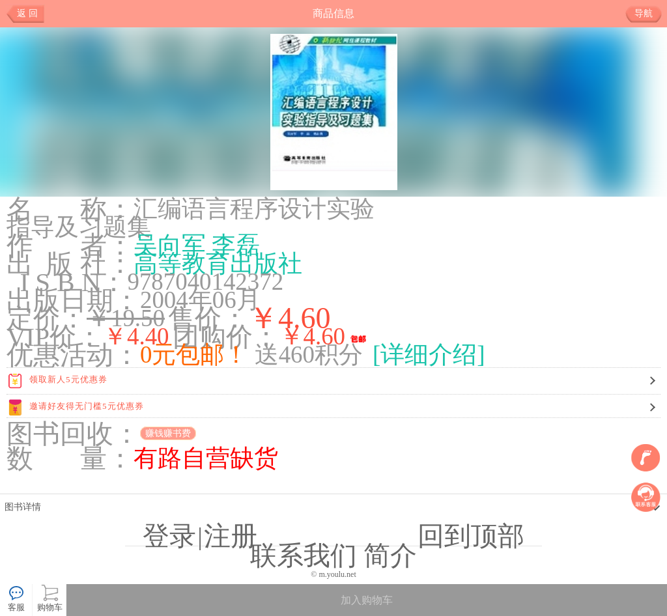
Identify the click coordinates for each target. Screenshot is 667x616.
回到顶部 (471, 536)
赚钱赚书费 (168, 433)
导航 (648, 13)
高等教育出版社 (218, 263)
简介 (390, 555)
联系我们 (303, 555)
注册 (230, 536)
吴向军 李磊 (197, 245)
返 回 (27, 13)
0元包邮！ (194, 354)
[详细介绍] (429, 354)
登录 (169, 536)
